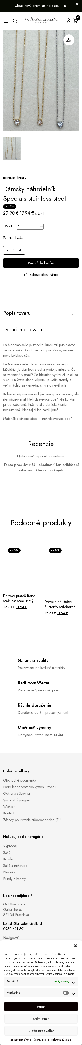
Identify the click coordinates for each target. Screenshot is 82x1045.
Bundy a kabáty (14, 878)
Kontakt (8, 813)
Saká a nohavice (15, 865)
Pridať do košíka (41, 263)
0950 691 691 (14, 928)
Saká (6, 852)
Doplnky (9, 178)
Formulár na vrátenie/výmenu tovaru (29, 786)
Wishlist (8, 806)
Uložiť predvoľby (41, 1030)
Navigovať (11, 937)
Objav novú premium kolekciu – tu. (41, 5)
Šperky (21, 178)
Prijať (41, 1006)
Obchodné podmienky (19, 780)
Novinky (9, 872)
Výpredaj (10, 845)
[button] (75, 945)
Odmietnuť (41, 1018)
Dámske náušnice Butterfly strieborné (59, 604)
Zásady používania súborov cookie (29, 1040)
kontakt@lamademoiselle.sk (23, 923)
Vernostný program (17, 800)
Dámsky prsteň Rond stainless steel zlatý (19, 598)
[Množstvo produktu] (13, 250)
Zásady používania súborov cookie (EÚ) (32, 819)
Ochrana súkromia (61, 1040)
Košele (8, 859)
